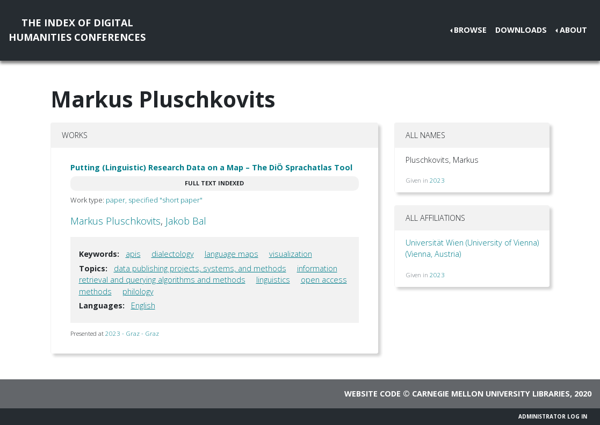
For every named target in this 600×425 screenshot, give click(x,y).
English (143, 305)
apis (133, 254)
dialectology (172, 254)
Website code (372, 393)
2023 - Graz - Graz (132, 333)
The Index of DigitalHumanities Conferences (77, 30)
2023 (437, 180)
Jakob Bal (185, 220)
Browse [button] (470, 30)
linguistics (273, 280)
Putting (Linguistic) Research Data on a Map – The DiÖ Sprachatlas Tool (211, 167)
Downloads (521, 30)
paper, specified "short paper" (154, 200)
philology (138, 291)
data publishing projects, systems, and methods (200, 268)
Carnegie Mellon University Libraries (491, 393)
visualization (290, 254)
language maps (231, 254)
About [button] (573, 30)
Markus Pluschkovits (115, 220)
